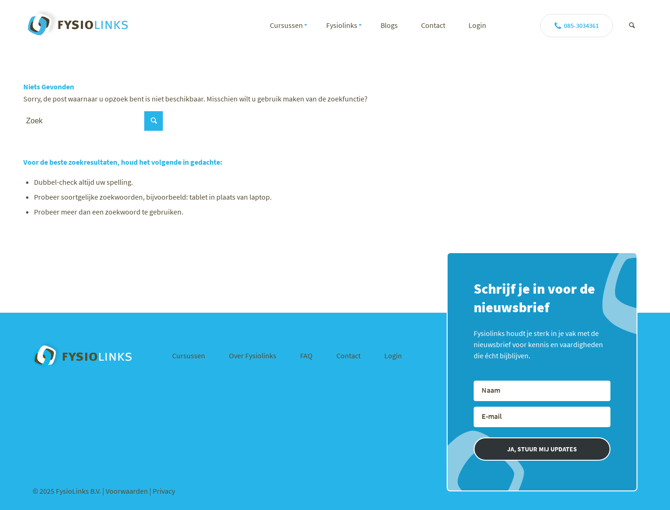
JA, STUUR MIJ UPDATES (542, 449)
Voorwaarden (127, 491)
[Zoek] (632, 25)
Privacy (164, 491)
